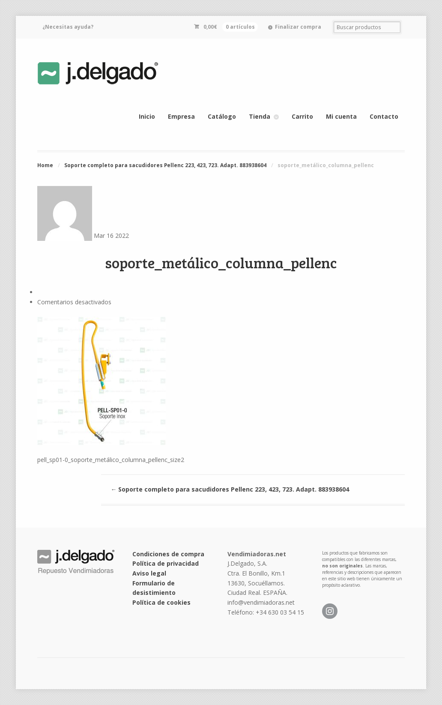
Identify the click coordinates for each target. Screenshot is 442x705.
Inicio (147, 116)
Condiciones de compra (168, 554)
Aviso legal (149, 573)
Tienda (259, 116)
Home (45, 165)
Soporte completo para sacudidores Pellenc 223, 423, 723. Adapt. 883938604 (165, 165)
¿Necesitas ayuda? (67, 26)
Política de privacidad (165, 563)
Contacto (384, 116)
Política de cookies (161, 602)
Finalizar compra (298, 26)
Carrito (302, 116)
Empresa (181, 116)
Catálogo (222, 116)
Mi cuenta (341, 116)
